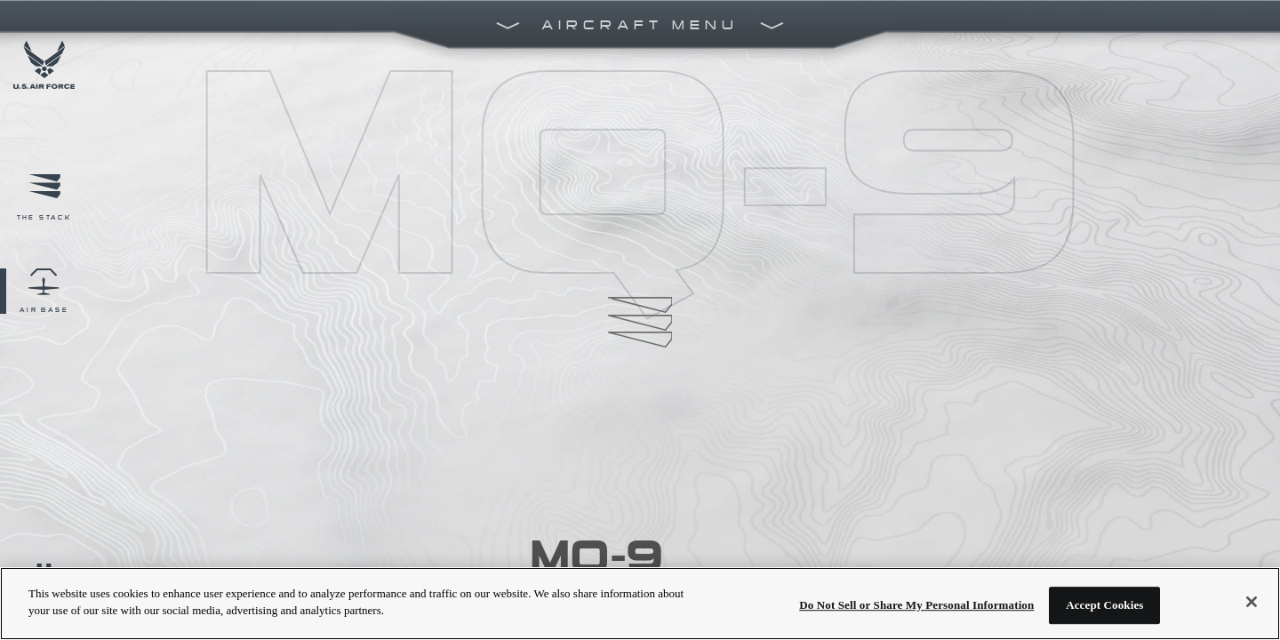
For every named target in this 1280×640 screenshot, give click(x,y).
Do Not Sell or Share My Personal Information (916, 605)
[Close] (1251, 601)
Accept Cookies (1104, 605)
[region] (640, 603)
